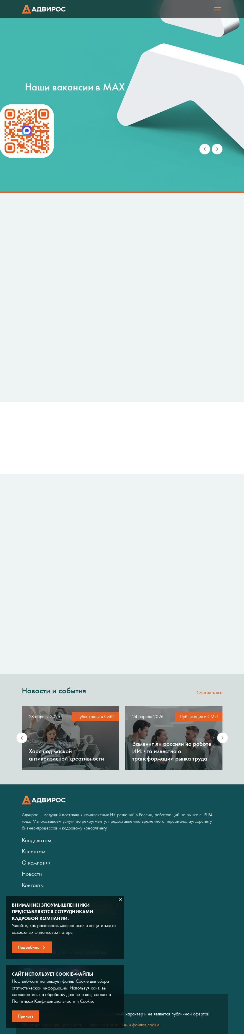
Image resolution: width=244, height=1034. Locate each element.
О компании (37, 862)
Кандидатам (36, 840)
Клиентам (33, 851)
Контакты (33, 884)
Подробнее (29, 947)
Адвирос (43, 9)
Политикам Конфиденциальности (43, 1001)
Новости (32, 873)
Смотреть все (209, 692)
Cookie (86, 1001)
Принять (25, 1016)
